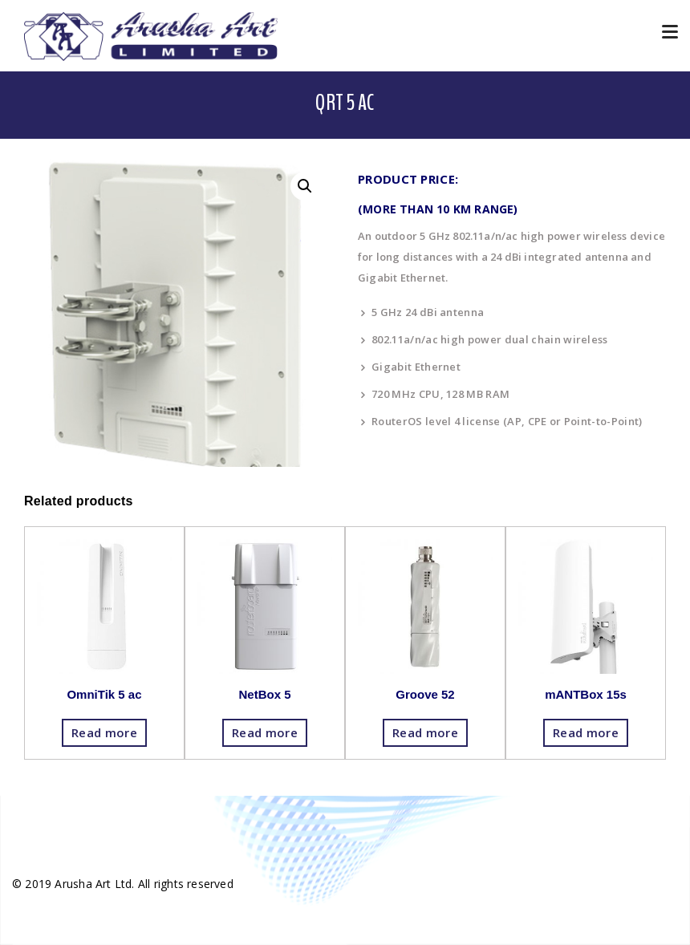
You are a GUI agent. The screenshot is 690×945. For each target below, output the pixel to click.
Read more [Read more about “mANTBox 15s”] (586, 732)
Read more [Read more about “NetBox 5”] (265, 732)
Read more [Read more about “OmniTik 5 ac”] (104, 732)
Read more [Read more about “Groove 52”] (425, 732)
